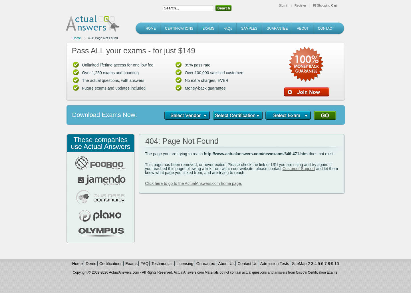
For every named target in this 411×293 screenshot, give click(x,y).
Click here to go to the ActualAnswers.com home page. (193, 183)
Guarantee (205, 263)
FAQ (144, 263)
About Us (226, 263)
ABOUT (303, 29)
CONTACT (326, 29)
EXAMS (208, 29)
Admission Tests (274, 263)
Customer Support (299, 168)
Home (76, 38)
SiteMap (299, 263)
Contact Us (247, 263)
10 (337, 263)
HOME (151, 29)
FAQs (227, 29)
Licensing (184, 263)
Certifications (110, 263)
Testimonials (163, 263)
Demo (91, 263)
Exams (131, 263)
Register (300, 5)
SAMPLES (249, 29)
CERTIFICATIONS (179, 29)
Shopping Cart (324, 5)
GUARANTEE (277, 29)
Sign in (284, 5)
